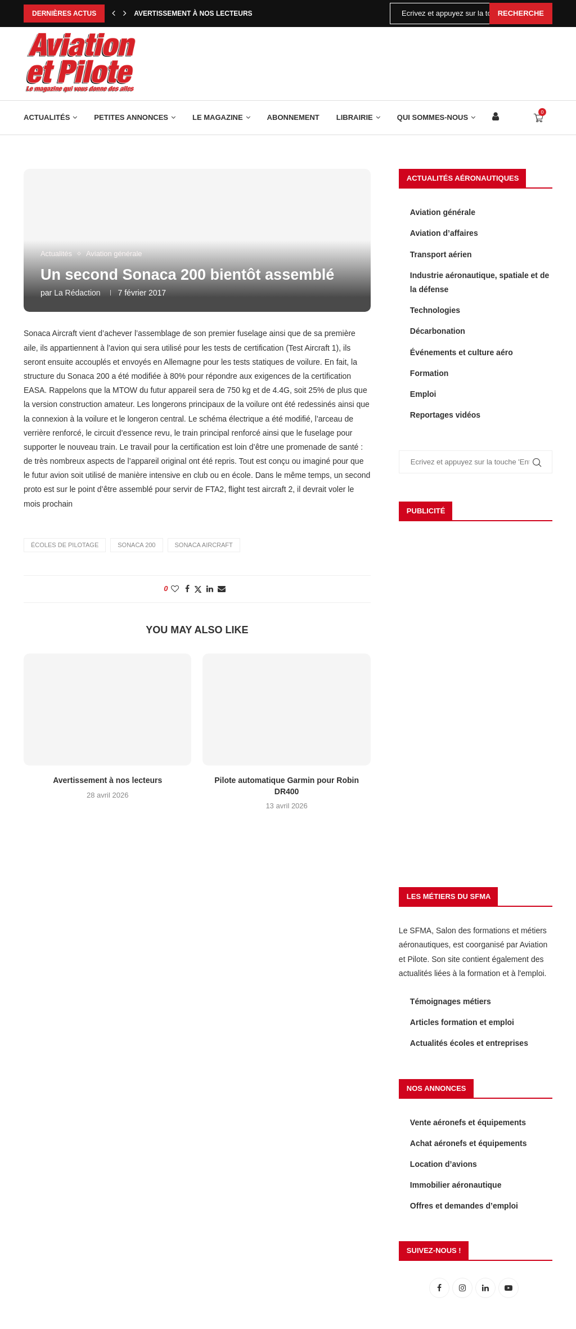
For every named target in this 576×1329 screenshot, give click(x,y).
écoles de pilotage (64, 545)
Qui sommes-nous (432, 117)
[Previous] (113, 14)
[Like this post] (175, 588)
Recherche (521, 13)
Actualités (47, 117)
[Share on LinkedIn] (209, 588)
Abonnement (293, 117)
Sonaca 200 (136, 545)
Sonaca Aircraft (204, 545)
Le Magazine (217, 117)
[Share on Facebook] (187, 588)
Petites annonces (131, 117)
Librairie (354, 117)
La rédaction (77, 292)
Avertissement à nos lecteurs (193, 13)
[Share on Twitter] (198, 589)
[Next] (124, 14)
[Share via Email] (222, 588)
